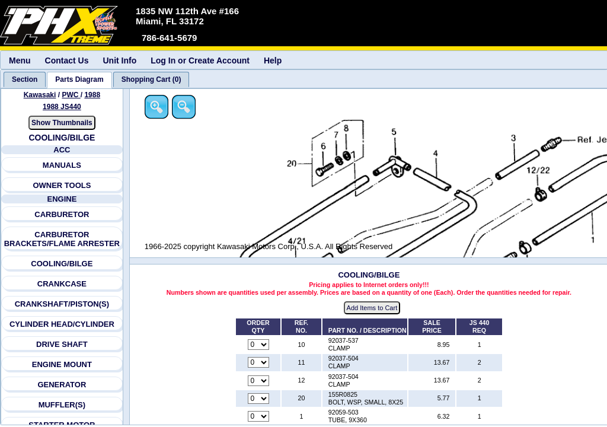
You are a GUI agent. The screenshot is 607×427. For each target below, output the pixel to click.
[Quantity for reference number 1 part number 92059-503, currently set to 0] (258, 416)
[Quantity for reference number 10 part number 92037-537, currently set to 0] (258, 344)
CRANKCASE (62, 283)
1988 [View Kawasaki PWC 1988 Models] (92, 95)
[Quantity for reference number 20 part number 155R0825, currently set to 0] (258, 398)
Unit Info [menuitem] (119, 60)
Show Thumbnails (61, 123)
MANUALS (62, 165)
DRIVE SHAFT (62, 344)
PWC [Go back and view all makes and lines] (71, 95)
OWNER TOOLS (62, 185)
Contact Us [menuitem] (67, 60)
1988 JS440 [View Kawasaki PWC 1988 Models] (62, 107)
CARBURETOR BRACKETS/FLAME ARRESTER (62, 239)
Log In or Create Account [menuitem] (200, 60)
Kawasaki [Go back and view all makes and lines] (40, 95)
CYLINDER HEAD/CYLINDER (61, 324)
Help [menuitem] (273, 60)
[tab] (25, 79)
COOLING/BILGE (61, 263)
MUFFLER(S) (62, 404)
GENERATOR (61, 384)
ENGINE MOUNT (62, 364)
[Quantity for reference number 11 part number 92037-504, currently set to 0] (258, 362)
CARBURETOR (61, 214)
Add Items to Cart (372, 307)
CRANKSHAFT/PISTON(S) (62, 303)
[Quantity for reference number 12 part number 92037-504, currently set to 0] (258, 380)
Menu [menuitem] (20, 60)
